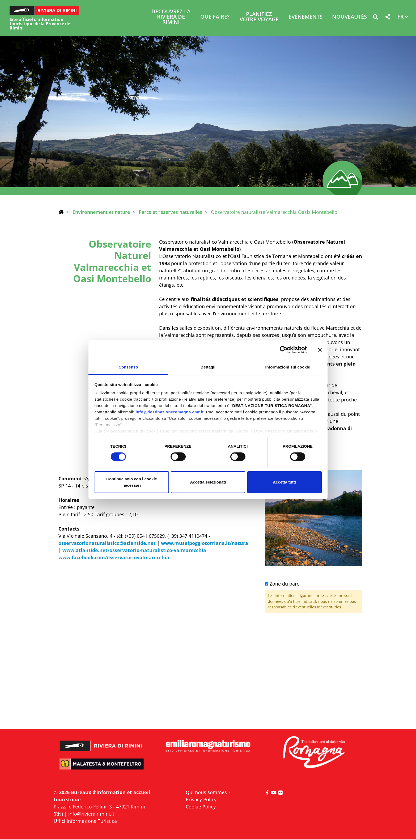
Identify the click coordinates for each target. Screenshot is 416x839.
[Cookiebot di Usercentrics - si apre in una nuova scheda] (283, 350)
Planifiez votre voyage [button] (259, 17)
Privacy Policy (201, 799)
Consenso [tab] (128, 367)
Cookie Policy (201, 806)
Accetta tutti (284, 482)
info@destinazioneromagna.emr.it (169, 412)
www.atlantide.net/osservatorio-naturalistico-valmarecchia (134, 550)
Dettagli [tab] (208, 367)
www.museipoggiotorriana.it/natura (204, 543)
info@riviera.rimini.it (91, 814)
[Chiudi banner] (320, 349)
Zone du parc (282, 583)
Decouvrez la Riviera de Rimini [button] (170, 17)
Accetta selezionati (208, 482)
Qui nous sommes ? (208, 792)
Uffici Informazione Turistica (85, 821)
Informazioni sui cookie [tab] (287, 367)
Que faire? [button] (215, 17)
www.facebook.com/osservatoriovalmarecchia (113, 557)
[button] (375, 18)
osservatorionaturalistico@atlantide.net (107, 543)
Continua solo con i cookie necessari (131, 482)
